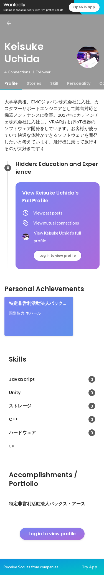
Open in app (84, 7)
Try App (89, 567)
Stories (34, 83)
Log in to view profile (57, 255)
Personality (78, 83)
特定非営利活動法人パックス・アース (36, 303)
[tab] (11, 83)
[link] (38, 316)
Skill (54, 83)
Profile (11, 83)
